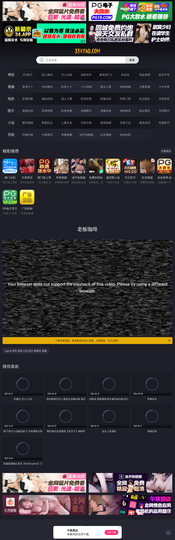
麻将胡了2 (105, 75)
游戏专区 (86, 75)
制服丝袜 (105, 99)
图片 (11, 110)
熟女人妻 (105, 87)
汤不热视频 (86, 135)
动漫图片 (86, 111)
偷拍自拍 (47, 99)
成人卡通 (66, 99)
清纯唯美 (125, 111)
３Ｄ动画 (86, 87)
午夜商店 (47, 135)
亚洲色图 (47, 111)
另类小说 (125, 123)
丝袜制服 (125, 87)
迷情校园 (105, 123)
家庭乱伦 (47, 123)
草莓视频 (66, 135)
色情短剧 (125, 135)
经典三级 (125, 99)
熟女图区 (144, 111)
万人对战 (66, 75)
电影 (11, 98)
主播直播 (144, 87)
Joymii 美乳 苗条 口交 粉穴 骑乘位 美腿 (25, 350)
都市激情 (27, 123)
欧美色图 (66, 111)
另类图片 (164, 111)
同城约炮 (27, 135)
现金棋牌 (144, 75)
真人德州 (47, 75)
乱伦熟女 (144, 99)
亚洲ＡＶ (27, 87)
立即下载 (111, 532)
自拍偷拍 (47, 87)
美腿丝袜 (105, 111)
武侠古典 (86, 123)
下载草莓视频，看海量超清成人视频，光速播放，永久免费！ (113, 341)
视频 (11, 86)
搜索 (132, 60)
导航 (11, 134)
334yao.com (87, 51)
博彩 (11, 74)
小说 (11, 122)
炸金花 (125, 75)
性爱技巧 (164, 123)
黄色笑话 (144, 123)
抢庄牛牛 (164, 75)
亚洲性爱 (27, 99)
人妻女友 (66, 123)
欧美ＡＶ (66, 87)
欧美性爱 (86, 99)
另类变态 (164, 99)
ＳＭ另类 (164, 87)
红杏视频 (105, 135)
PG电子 (27, 75)
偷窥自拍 (27, 111)
